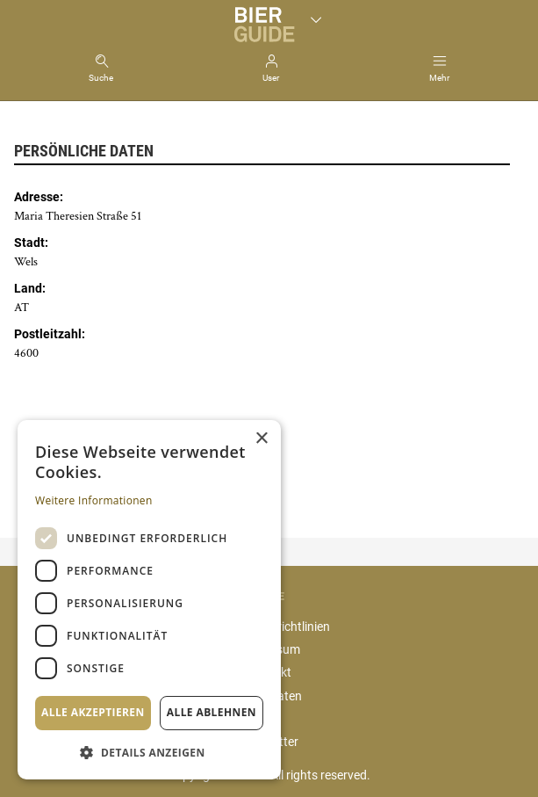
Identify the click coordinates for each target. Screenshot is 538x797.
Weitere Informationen (94, 500)
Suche (101, 78)
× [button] (261, 439)
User (270, 78)
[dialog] (149, 599)
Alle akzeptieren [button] (93, 712)
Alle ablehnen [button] (211, 712)
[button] (149, 752)
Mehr (439, 78)
